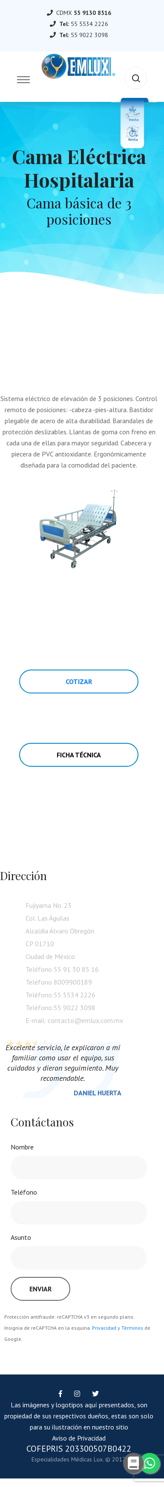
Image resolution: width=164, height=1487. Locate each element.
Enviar (40, 1289)
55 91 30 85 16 (76, 971)
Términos (132, 1328)
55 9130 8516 (92, 13)
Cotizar (79, 681)
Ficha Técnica (79, 755)
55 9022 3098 (89, 35)
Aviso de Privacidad (79, 1438)
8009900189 (73, 984)
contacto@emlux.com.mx (85, 1022)
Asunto (21, 1237)
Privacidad (104, 1328)
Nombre (22, 1147)
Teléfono (24, 1192)
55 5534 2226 (89, 24)
